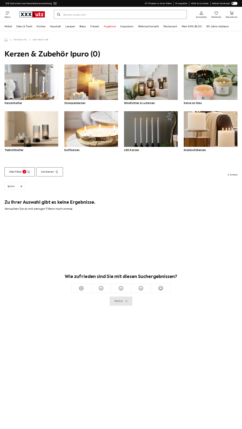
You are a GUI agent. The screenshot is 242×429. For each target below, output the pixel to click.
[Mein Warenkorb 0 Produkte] (231, 14)
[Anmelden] (201, 14)
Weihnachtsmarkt (148, 26)
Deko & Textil (24, 26)
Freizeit (94, 26)
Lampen (70, 26)
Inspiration (126, 26)
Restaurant (170, 26)
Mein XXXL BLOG (192, 26)
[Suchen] (58, 14)
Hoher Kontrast (225, 3)
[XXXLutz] (32, 14)
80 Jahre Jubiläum (217, 26)
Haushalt (55, 26)
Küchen (41, 26)
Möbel (8, 26)
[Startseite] (6, 39)
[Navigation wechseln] (7, 14)
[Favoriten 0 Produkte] (216, 14)
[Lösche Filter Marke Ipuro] (21, 186)
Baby (83, 26)
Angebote (110, 26)
